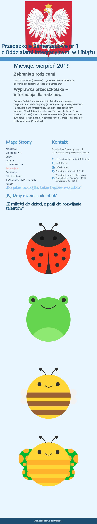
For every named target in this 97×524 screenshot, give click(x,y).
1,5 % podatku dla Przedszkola (21, 180)
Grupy (10, 160)
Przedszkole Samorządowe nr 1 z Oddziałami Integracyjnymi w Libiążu (48, 49)
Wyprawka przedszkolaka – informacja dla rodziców (41, 92)
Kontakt (9, 184)
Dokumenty (11, 172)
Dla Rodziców (14, 153)
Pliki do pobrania (14, 176)
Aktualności (11, 149)
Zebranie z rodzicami (34, 74)
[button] (48, 59)
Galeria (9, 156)
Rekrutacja (12, 168)
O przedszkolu (14, 164)
